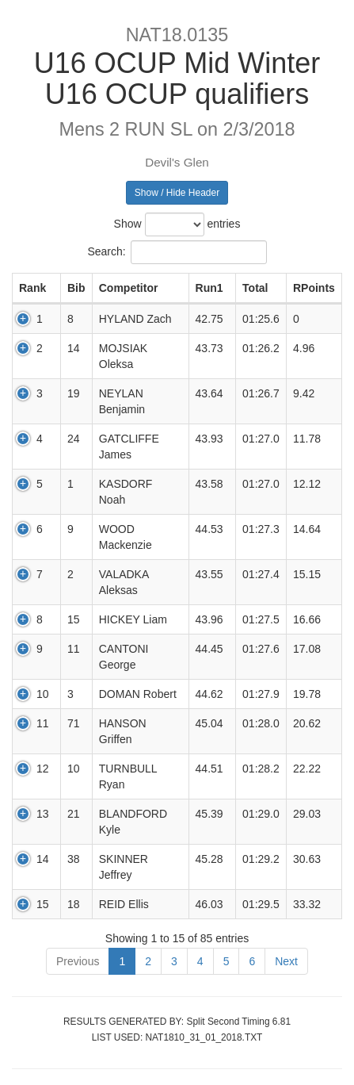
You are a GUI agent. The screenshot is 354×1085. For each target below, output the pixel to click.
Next (286, 961)
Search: (176, 252)
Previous (77, 961)
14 (42, 859)
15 (42, 904)
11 (42, 723)
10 (42, 694)
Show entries (177, 224)
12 (42, 768)
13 (42, 813)
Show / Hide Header (177, 192)
